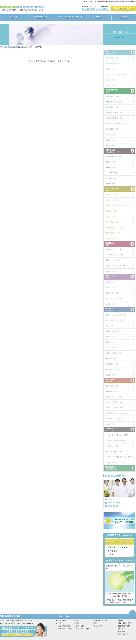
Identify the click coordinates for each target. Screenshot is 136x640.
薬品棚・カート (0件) (114, 397)
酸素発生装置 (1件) (113, 331)
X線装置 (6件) (111, 167)
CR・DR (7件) (111, 173)
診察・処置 (62, 620)
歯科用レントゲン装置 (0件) (116, 265)
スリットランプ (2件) (114, 298)
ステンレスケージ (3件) (114, 320)
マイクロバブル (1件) (114, 451)
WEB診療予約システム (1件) (116, 413)
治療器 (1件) (110, 69)
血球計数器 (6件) (112, 96)
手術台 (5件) (110, 342)
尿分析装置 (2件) (112, 107)
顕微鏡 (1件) (110, 140)
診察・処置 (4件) (112, 58)
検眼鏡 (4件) (110, 282)
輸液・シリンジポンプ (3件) (116, 315)
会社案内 (121, 629)
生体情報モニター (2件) (114, 227)
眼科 (95, 623)
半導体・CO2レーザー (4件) (116, 205)
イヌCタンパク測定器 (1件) (116, 123)
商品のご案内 (14, 47)
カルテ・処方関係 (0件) (114, 402)
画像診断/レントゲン (102, 620)
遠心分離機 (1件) (112, 129)
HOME (5, 47)
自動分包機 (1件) (112, 386)
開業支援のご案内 (125, 623)
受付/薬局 (24, 47)
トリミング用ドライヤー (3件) (117, 435)
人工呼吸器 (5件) (112, 222)
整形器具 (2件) (111, 211)
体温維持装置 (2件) (113, 233)
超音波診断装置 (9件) (114, 156)
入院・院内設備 (64, 626)
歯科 (77, 623)
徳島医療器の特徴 (114, 503)
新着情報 (121, 631)
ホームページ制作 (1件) (114, 408)
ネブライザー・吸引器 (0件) (116, 74)
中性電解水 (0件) (112, 364)
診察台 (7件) (110, 337)
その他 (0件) (110, 145)
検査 (77, 620)
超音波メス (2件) (112, 200)
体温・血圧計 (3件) (113, 63)
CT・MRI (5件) (111, 178)
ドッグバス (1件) (112, 446)
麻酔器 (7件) (110, 216)
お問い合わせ (123, 634)
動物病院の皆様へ (125, 626)
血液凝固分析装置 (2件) (114, 113)
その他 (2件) (110, 85)
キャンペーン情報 (83, 629)
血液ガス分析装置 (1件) (114, 118)
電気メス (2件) (111, 194)
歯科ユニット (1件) (113, 260)
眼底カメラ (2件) (112, 293)
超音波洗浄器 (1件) (113, 369)
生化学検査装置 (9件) (114, 102)
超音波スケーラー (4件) (114, 249)
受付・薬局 (80, 626)
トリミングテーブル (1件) (115, 440)
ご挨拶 (110, 499)
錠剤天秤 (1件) (111, 391)
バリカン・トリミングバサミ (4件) (118, 457)
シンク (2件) (110, 347)
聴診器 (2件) (110, 80)
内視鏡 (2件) (110, 162)
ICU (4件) (109, 326)
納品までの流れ (113, 506)
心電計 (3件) (110, 134)
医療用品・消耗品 (65, 629)
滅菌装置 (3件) (111, 358)
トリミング (98, 626)
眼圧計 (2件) (110, 287)
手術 (59, 623)
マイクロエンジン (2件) (114, 255)
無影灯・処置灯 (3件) (114, 353)
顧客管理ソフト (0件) (114, 418)
